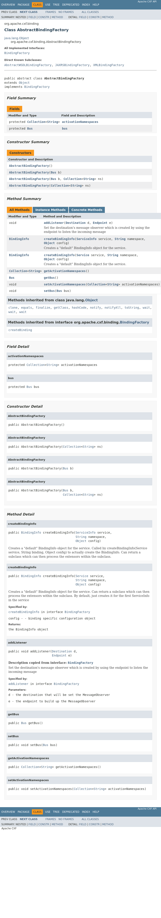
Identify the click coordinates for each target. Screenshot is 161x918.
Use (47, 4)
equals (26, 307)
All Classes (90, 12)
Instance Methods (50, 210)
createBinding (20, 330)
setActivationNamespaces (65, 284)
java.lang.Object (16, 38)
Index (86, 4)
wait (146, 307)
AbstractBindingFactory (29, 165)
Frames (50, 12)
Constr (43, 17)
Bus (30, 128)
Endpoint (100, 222)
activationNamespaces (80, 122)
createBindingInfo (59, 239)
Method (57, 17)
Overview (8, 4)
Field (32, 17)
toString (132, 307)
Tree (56, 4)
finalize (43, 307)
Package (23, 4)
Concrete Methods (86, 210)
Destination (76, 222)
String (52, 122)
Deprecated (70, 4)
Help (96, 4)
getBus (49, 277)
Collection (36, 122)
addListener (54, 222)
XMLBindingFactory (108, 65)
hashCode (79, 307)
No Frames (66, 12)
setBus (49, 291)
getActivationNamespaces (65, 271)
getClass (61, 307)
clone (12, 307)
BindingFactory (17, 53)
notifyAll (113, 307)
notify (95, 307)
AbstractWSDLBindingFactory (27, 65)
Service (82, 255)
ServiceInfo (86, 239)
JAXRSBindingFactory (72, 65)
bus (64, 128)
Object (24, 82)
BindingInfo (19, 239)
